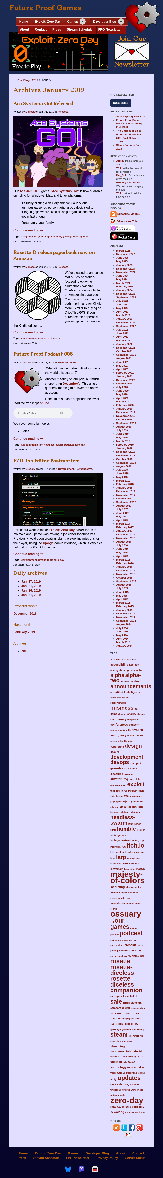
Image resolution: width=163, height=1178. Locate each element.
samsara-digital (120, 1007)
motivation (133, 893)
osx (112, 922)
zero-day (80, 444)
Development (66, 468)
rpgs (117, 996)
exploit (135, 784)
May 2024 (122, 279)
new (129, 898)
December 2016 (125, 534)
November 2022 (125, 322)
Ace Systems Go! (65, 191)
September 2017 (126, 502)
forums (119, 796)
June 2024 (122, 275)
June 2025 (122, 257)
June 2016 (122, 548)
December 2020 (125, 380)
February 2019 (24, 632)
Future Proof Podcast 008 (43, 354)
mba (128, 887)
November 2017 (125, 495)
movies (113, 898)
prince (113, 951)
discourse (116, 773)
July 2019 (122, 430)
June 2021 (122, 362)
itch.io (135, 845)
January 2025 (124, 265)
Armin (120, 160)
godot (124, 806)
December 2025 (125, 254)
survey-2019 (135, 1056)
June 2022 (122, 333)
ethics (123, 785)
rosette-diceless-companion (126, 984)
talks (125, 1062)
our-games (81, 236)
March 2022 (123, 340)
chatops (141, 714)
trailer (140, 1067)
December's (72, 383)
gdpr (117, 807)
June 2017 (122, 513)
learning (131, 858)
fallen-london (116, 791)
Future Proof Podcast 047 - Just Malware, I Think (129, 138)
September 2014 (126, 620)
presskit (130, 945)
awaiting (121, 697)
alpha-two (125, 677)
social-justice (124, 1024)
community (118, 719)
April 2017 (122, 520)
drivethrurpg (119, 779)
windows (126, 1090)
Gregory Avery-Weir (128, 182)
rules (123, 996)
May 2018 (122, 477)
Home (23, 21)
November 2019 (125, 415)
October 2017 (124, 498)
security (115, 1018)
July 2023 (122, 300)
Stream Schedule (80, 29)
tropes (113, 1073)
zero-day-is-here (120, 1106)
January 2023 (124, 318)
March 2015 (123, 602)
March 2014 (123, 642)
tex (128, 1067)
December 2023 (125, 293)
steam (119, 1034)
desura (114, 751)
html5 (130, 824)
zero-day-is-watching (135, 1112)
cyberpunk (117, 746)
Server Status (135, 1157)
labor (112, 858)
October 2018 (124, 459)
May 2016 (122, 552)
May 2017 (122, 516)
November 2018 (125, 455)
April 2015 (122, 599)
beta (128, 697)
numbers (130, 903)
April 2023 (122, 311)
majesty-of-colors (127, 877)
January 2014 (124, 645)
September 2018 (126, 462)
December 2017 (125, 491)
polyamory (123, 940)
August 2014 (123, 624)
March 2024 (123, 283)
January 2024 (124, 290)
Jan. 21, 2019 (31, 586)
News (73, 362)
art (112, 692)
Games (72, 21)
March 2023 (123, 315)
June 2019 (122, 433)
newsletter (117, 903)
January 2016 (124, 566)
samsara (136, 1002)
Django (48, 543)
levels (113, 864)
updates (129, 1077)
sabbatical (132, 996)
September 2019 (126, 423)
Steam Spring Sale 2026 (130, 116)
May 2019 (122, 437)
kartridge (120, 852)
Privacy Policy (107, 1157)
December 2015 (125, 570)
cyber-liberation (125, 741)
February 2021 (125, 372)
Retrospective (83, 468)
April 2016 (122, 556)
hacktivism (124, 812)
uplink (113, 1084)
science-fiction (138, 1008)
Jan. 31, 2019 (31, 595)
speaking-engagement (120, 1029)
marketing (117, 887)
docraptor (128, 774)
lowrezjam (116, 868)
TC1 (118, 168)
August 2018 (123, 466)
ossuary (125, 913)
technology (118, 1067)
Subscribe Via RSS (128, 214)
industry (136, 840)
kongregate (139, 852)
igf (144, 830)
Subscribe (120, 102)
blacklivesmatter (118, 703)
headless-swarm (54, 444)
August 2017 (123, 505)
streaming (117, 1046)
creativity (56, 236)
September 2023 (126, 297)
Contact (41, 29)
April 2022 (122, 336)
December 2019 (125, 412)
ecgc (131, 779)
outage (133, 928)
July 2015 (122, 588)
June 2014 (122, 631)
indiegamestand (120, 840)
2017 (128, 660)
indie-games (118, 835)
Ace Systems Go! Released (43, 103)
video (120, 1084)
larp (121, 857)
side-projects (128, 1019)
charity (131, 713)
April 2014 (122, 638)
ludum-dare (129, 869)
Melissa (30, 111)
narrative (122, 898)
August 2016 (123, 541)
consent (134, 724)
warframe (134, 1084)
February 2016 (125, 563)
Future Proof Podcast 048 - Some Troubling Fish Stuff (129, 124)
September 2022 (126, 326)
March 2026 (123, 250)
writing (113, 1095)
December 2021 (125, 347)
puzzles (114, 956)
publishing (135, 950)
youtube (122, 1095)
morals (124, 893)
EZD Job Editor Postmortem (46, 460)
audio (113, 697)
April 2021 (122, 369)
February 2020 (125, 405)
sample (126, 1003)
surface (113, 1057)
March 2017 (123, 523)
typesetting (131, 1073)
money (115, 892)
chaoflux (122, 714)
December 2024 (125, 268)
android (136, 681)
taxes (131, 1061)
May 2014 (122, 635)
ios (123, 846)
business (121, 708)
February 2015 (125, 606)
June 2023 (122, 304)
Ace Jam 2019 (30, 191)
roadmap (122, 956)
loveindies (134, 864)
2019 (35, 80)
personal (114, 934)
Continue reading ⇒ (28, 230)
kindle (129, 852)
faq (125, 791)
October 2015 (124, 577)
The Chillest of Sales (128, 130)
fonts (112, 796)
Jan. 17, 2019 (31, 581)
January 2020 (124, 408)
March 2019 (123, 441)
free (126, 795)
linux (119, 864)
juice (112, 852)
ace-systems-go (41, 236)
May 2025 (122, 261)
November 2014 (125, 617)
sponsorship (138, 1029)
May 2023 (122, 308)
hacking (114, 812)
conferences (119, 724)
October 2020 (124, 383)
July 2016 (122, 545)
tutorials (121, 1073)
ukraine (141, 1073)
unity (113, 1079)
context (113, 730)
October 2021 (124, 351)
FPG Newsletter (110, 29)
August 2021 (123, 358)
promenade (122, 951)
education (115, 785)
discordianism (130, 768)
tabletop (116, 1061)
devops (41, 559)
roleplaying (136, 955)
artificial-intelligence (128, 692)
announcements (130, 686)
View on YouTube (124, 221)
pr (135, 940)
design (133, 746)
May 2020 (122, 394)
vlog (127, 1084)
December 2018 (25, 613)
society (134, 1024)
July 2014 (122, 628)
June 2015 (122, 592)
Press (56, 29)
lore (125, 863)
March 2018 (123, 480)
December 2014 (125, 613)
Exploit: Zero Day (48, 21)
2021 (134, 660)
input (142, 840)
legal (138, 858)
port (131, 940)
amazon (26, 338)
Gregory (30, 468)
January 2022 (124, 344)
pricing (140, 945)
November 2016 (125, 538)
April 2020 (122, 398)
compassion (133, 719)
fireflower (132, 791)
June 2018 (122, 473)
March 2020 (123, 401)
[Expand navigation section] (83, 21)
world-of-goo (137, 1090)
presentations (117, 945)
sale (116, 1001)
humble (126, 829)
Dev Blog (23, 80)
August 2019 (123, 426)
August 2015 (123, 584)
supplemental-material (126, 1051)
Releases (62, 111)
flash (141, 790)
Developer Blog (104, 21)
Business (63, 362)
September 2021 (126, 354)
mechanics (136, 887)
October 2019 (124, 419)
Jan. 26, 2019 (31, 590)
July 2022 (122, 329)
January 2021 (124, 376)
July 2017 (122, 509)
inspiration (115, 847)
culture (130, 735)
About (24, 29)
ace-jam (26, 236)
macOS (140, 868)
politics (113, 940)
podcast (69, 444)
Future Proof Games (45, 8)
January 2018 (124, 487)
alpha (117, 675)
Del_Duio (121, 175)
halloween (135, 812)
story (129, 1041)
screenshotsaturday (124, 1013)
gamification (137, 802)
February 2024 (125, 286)
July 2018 (122, 469)
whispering (115, 1090)
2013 (112, 660)
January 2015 (124, 610)
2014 (118, 660)
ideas (139, 830)
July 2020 (122, 387)
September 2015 (126, 581)
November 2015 (125, 574)
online (44, 403)
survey (122, 1056)
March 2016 (123, 559)
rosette (35, 338)
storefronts (121, 1041)
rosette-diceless (50, 338)
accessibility (119, 664)
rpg (111, 996)
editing (138, 779)
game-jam (69, 236)
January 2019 (124, 448)
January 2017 (124, 530)
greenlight (135, 806)
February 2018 (125, 484)
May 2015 (122, 595)
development (29, 559)
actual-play (136, 670)
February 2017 (125, 527)
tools (50, 559)
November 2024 (125, 272)
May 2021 (122, 365)
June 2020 (122, 390)
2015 (123, 660)
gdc (112, 807)
